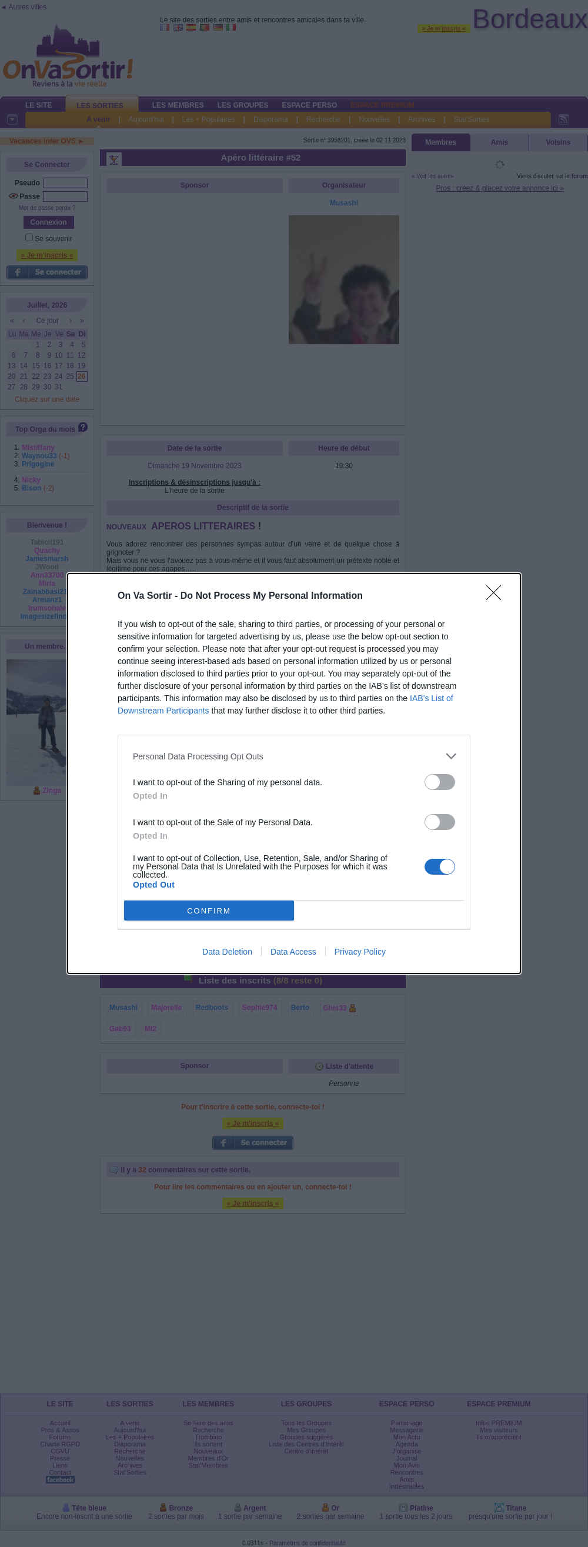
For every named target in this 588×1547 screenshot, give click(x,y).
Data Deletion (227, 951)
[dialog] (294, 773)
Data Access (293, 951)
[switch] (440, 782)
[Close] (497, 596)
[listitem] (294, 756)
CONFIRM (209, 910)
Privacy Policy (360, 951)
